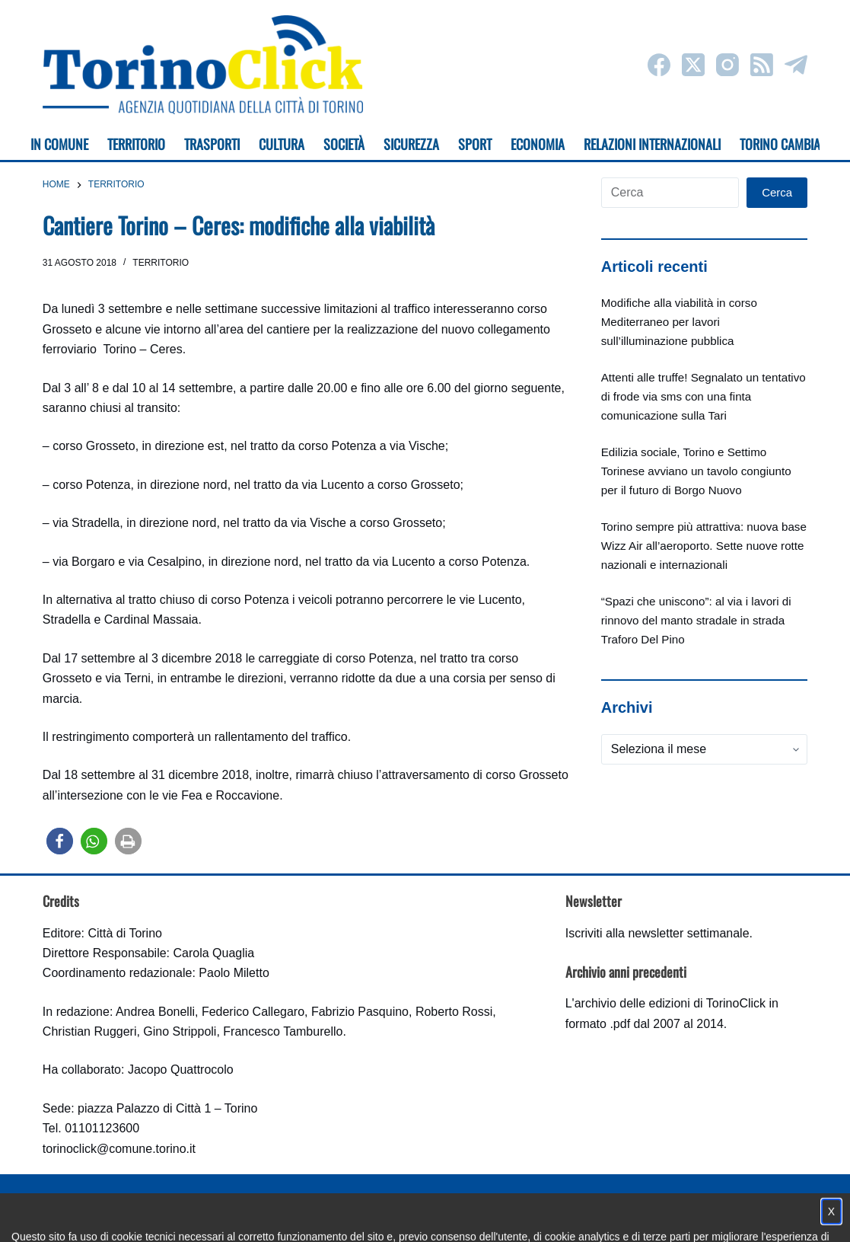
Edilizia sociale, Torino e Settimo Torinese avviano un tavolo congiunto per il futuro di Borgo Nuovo (696, 470)
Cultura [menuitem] (281, 144)
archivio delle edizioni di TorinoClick (670, 1003)
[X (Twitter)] (693, 64)
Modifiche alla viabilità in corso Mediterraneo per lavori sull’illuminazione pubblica (679, 321)
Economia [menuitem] (538, 144)
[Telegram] (796, 64)
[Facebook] (659, 64)
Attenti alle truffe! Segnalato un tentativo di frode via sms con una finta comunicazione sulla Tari (703, 396)
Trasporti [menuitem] (212, 144)
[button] (59, 841)
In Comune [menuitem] (59, 144)
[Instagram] (727, 64)
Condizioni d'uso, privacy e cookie (368, 1215)
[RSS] (761, 64)
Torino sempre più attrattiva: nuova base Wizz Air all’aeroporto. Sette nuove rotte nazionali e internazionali (704, 545)
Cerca (777, 192)
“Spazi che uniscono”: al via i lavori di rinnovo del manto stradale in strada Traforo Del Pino (696, 620)
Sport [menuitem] (475, 144)
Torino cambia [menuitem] (780, 144)
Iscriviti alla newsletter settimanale (657, 933)
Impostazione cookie (515, 1215)
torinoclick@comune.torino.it (119, 1148)
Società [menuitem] (344, 144)
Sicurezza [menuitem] (411, 144)
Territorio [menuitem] (136, 144)
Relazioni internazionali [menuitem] (652, 144)
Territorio (160, 262)
